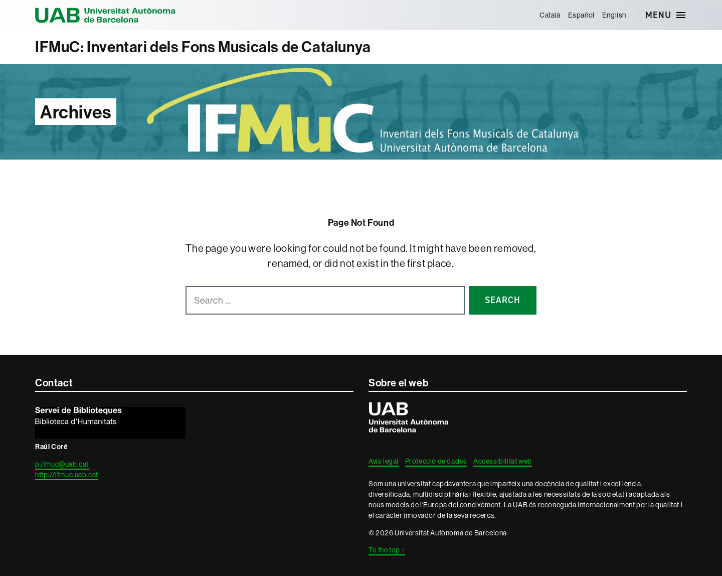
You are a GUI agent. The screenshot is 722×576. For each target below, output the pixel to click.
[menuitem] (549, 15)
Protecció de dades (436, 461)
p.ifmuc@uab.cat (62, 464)
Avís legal (384, 461)
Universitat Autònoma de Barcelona (105, 15)
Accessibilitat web (502, 461)
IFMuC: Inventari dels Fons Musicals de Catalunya (203, 47)
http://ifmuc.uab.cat (66, 474)
